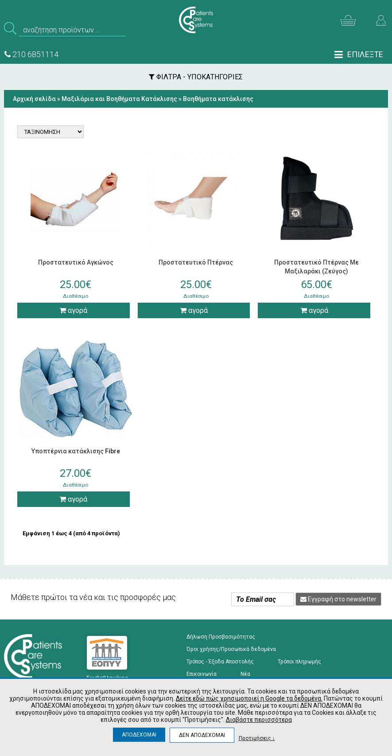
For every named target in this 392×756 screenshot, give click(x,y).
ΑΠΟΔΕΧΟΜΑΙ (139, 735)
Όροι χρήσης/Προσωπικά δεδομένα (231, 649)
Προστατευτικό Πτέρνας (196, 262)
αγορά (73, 310)
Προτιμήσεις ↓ (257, 738)
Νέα (245, 674)
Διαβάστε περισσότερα (259, 719)
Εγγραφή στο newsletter (338, 599)
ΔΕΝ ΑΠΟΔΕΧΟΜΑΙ (202, 735)
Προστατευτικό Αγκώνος (75, 262)
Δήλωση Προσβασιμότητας (220, 637)
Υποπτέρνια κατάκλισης (75, 451)
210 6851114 (31, 54)
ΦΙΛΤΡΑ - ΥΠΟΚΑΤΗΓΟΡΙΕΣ (196, 77)
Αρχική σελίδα (34, 98)
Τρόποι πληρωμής (299, 662)
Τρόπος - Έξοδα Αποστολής (220, 662)
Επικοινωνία (201, 674)
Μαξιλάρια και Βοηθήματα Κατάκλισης (119, 98)
